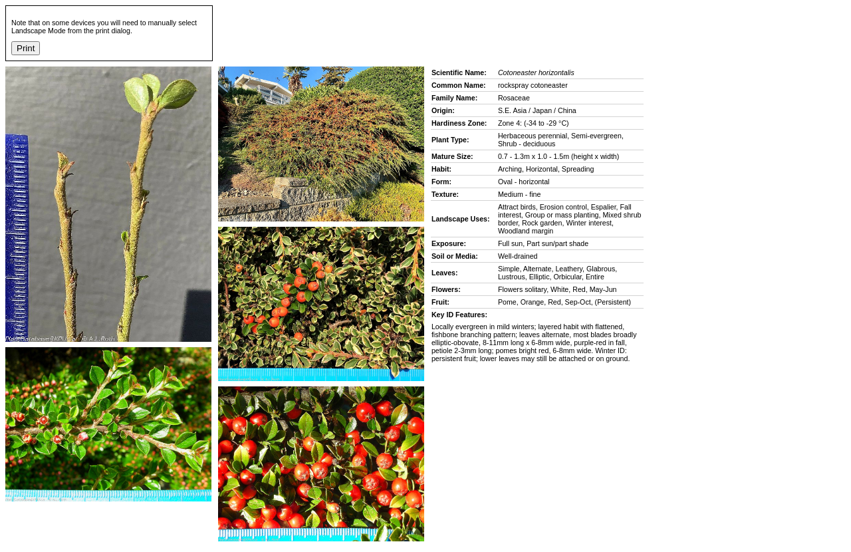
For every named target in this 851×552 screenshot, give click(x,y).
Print (26, 48)
